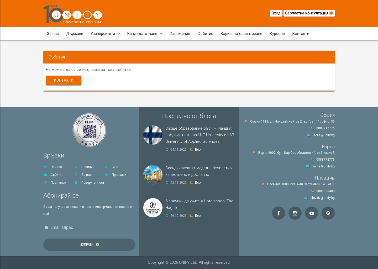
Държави (74, 33)
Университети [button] (105, 33)
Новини (83, 167)
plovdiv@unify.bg (323, 198)
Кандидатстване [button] (144, 33)
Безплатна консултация (309, 13)
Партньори (54, 182)
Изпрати (86, 244)
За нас (53, 33)
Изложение (179, 33)
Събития (205, 33)
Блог (111, 167)
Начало (52, 167)
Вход (276, 13)
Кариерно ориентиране (241, 33)
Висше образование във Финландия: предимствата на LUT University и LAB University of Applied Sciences (199, 135)
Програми (115, 175)
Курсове (277, 33)
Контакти (300, 33)
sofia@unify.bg (324, 135)
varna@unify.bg (323, 166)
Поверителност (89, 182)
